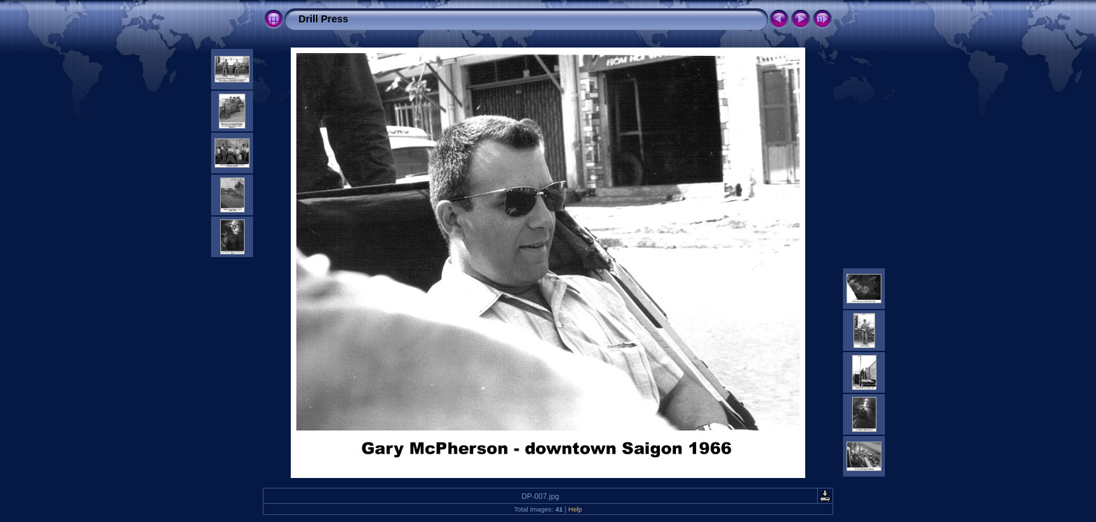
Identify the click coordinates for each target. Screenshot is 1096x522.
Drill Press (323, 18)
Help (575, 509)
